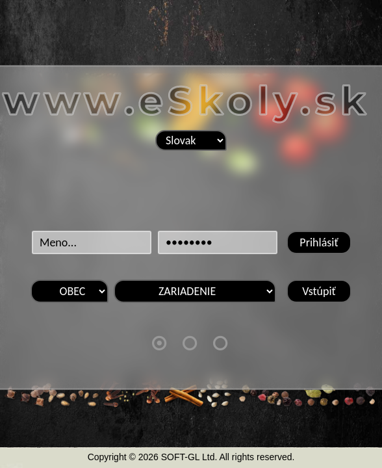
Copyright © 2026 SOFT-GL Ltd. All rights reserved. (191, 457)
